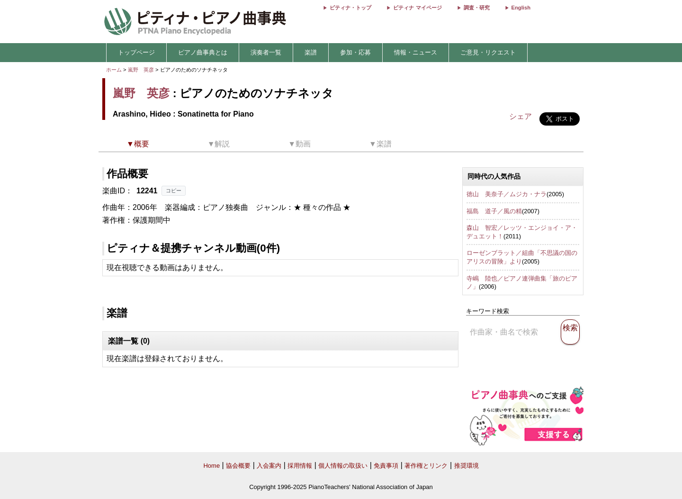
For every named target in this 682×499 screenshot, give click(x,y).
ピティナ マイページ (417, 7)
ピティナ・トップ (350, 7)
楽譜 (311, 52)
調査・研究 (477, 7)
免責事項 (386, 465)
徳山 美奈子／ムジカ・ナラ (507, 194)
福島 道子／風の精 (494, 211)
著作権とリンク (426, 465)
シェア (520, 116)
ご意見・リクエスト (488, 52)
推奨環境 (466, 465)
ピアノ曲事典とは (202, 52)
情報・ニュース (415, 52)
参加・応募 (355, 52)
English (521, 7)
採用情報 (299, 465)
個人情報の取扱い (343, 465)
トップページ (136, 52)
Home (211, 465)
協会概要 (238, 465)
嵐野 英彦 (141, 70)
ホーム (114, 70)
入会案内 (269, 465)
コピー (173, 190)
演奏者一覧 (266, 52)
